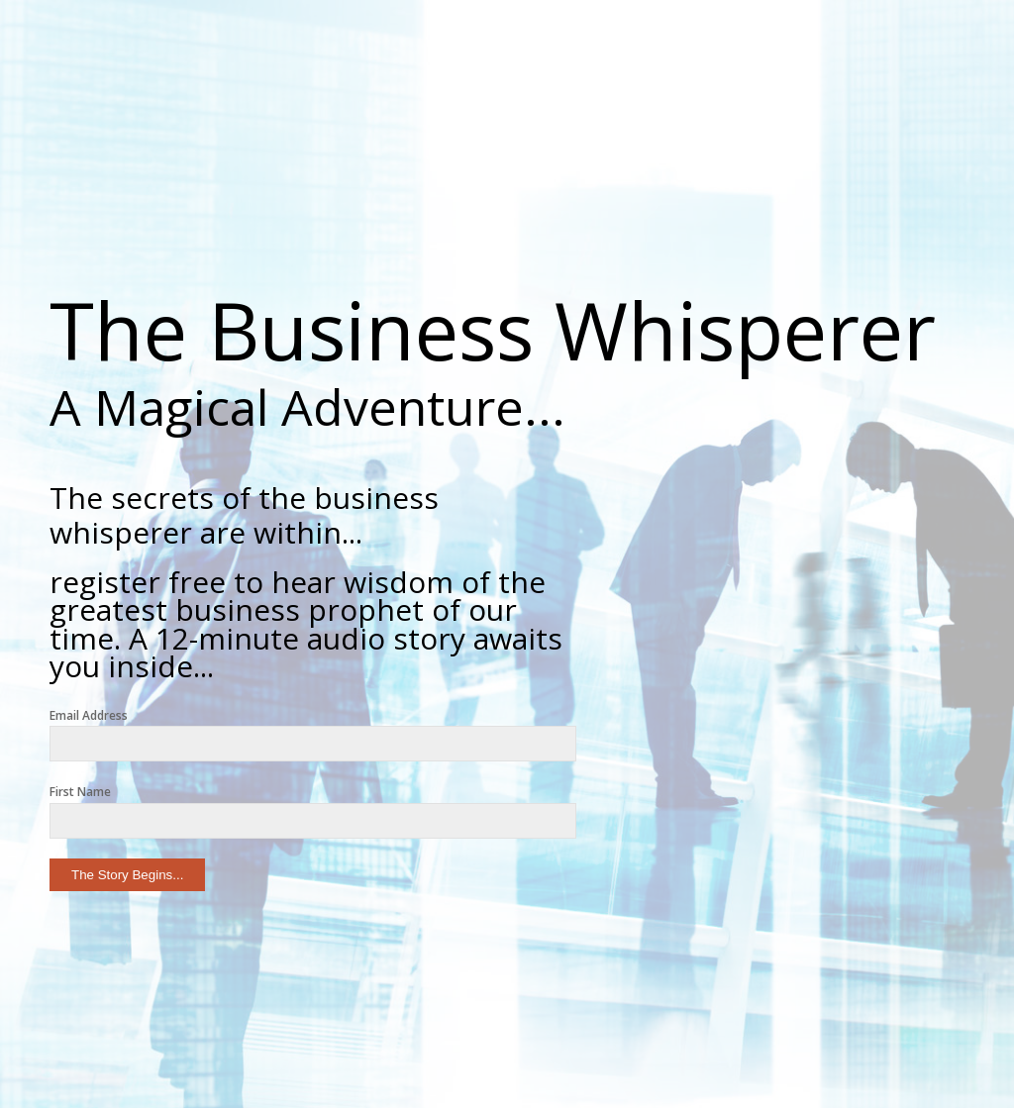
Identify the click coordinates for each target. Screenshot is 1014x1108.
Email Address (89, 715)
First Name (80, 791)
